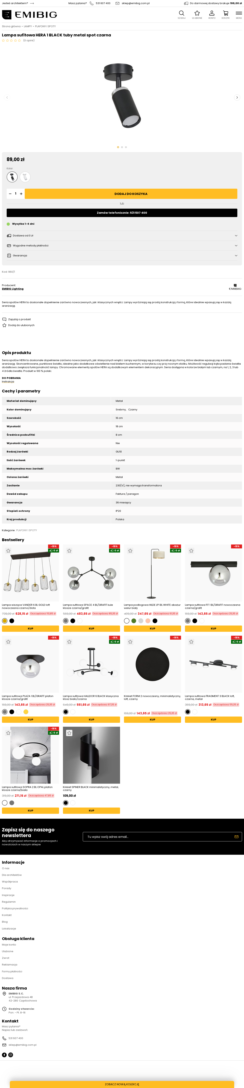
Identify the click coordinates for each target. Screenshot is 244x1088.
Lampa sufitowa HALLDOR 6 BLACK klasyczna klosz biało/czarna (91, 698)
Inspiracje (8, 895)
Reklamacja (9, 964)
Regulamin (9, 902)
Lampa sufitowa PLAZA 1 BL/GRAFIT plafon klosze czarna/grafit (27, 698)
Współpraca (10, 881)
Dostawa (7, 978)
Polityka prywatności (15, 908)
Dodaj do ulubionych (21, 325)
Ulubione (7, 951)
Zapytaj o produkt (19, 319)
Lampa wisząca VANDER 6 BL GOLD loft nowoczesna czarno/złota (26, 606)
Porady (6, 888)
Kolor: (10, 168)
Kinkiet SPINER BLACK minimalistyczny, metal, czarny (91, 789)
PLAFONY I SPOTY (45, 26)
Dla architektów (12, 875)
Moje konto (9, 944)
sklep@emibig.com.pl (136, 3)
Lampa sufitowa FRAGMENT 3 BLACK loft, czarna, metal (210, 698)
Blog (5, 922)
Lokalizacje (9, 928)
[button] (10, 194)
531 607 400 (103, 3)
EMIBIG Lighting (13, 289)
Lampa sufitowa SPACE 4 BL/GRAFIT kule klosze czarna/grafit (88, 606)
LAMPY (28, 26)
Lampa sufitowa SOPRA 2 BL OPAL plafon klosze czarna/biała (27, 789)
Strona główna (11, 26)
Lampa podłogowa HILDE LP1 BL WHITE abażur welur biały (152, 606)
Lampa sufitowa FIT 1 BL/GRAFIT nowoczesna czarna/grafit (212, 606)
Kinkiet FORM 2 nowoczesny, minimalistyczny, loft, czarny (152, 698)
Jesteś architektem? (15, 3)
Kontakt (7, 915)
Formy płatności (12, 971)
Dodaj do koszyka (131, 194)
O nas (5, 868)
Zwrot (5, 958)
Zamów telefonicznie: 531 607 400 (122, 213)
